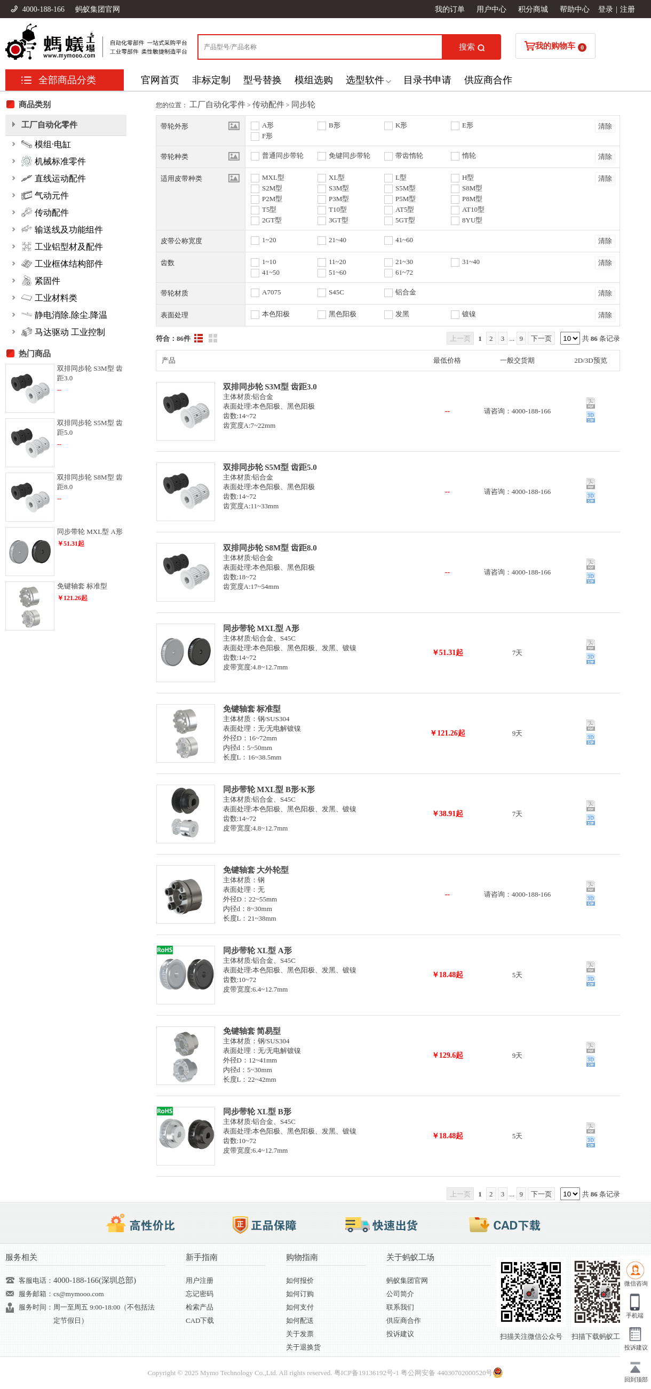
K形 (401, 125)
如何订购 (300, 1294)
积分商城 (533, 9)
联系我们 (400, 1307)
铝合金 (405, 292)
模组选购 (314, 80)
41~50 (271, 272)
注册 (627, 9)
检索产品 (199, 1307)
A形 (268, 125)
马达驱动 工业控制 (63, 331)
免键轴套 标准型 (252, 709)
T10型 (338, 209)
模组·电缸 (46, 144)
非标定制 (211, 80)
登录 (605, 9)
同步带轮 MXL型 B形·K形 (269, 789)
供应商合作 (488, 80)
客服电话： (36, 1280)
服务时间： (36, 1307)
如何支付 (300, 1307)
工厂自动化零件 (217, 104)
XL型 (337, 177)
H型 (468, 177)
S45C (336, 292)
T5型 (269, 209)
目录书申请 (427, 80)
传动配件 (268, 104)
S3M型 (339, 188)
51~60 (337, 272)
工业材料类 (49, 297)
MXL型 (273, 177)
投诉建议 (400, 1334)
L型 (401, 177)
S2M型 (272, 188)
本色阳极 (276, 314)
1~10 (269, 262)
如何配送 (300, 1320)
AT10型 (473, 209)
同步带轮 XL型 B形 (257, 1111)
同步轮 (303, 104)
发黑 (402, 314)
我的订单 (450, 9)
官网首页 (160, 80)
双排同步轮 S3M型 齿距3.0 (270, 386)
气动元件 (45, 195)
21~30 (404, 262)
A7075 (271, 292)
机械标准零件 (53, 161)
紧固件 (40, 280)
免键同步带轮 (349, 155)
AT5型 (404, 209)
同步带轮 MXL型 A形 (261, 628)
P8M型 (472, 199)
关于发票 (300, 1334)
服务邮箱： (36, 1294)
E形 (467, 125)
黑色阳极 (342, 314)
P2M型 (272, 199)
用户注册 (199, 1280)
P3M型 (339, 199)
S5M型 (405, 188)
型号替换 (262, 80)
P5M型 (405, 199)
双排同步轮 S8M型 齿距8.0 (270, 548)
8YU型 (472, 220)
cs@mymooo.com (78, 1294)
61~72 (404, 272)
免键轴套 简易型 (252, 1031)
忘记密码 (199, 1294)
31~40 (471, 262)
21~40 (337, 240)
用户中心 (491, 9)
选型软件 (365, 80)
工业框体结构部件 (62, 263)
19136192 (372, 1373)
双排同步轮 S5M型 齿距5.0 (270, 467)
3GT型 (338, 220)
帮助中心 (575, 9)
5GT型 (405, 220)
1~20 (269, 240)
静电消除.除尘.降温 (64, 314)
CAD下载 (200, 1320)
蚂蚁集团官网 (97, 9)
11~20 (337, 262)
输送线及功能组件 (62, 229)
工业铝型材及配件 (62, 246)
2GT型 (272, 220)
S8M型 (472, 188)
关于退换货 (303, 1347)
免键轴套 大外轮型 (256, 870)
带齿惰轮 (409, 155)
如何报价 (300, 1280)
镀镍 (469, 314)
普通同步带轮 (283, 155)
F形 (267, 136)
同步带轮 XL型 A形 (257, 950)
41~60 (404, 240)
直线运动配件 (53, 178)
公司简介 (400, 1294)
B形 (334, 125)
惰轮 (469, 155)
